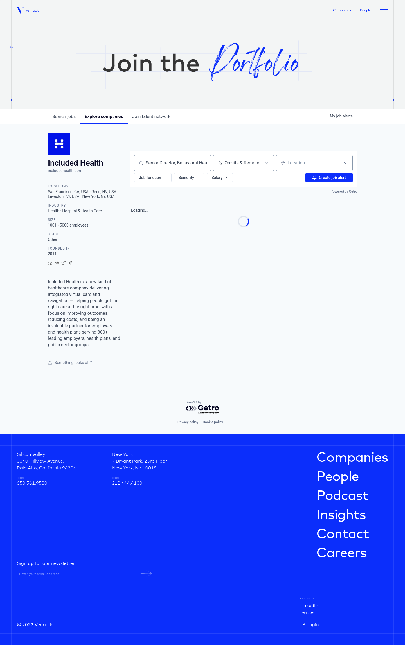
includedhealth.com (65, 170)
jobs (64, 116)
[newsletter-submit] (146, 574)
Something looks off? (70, 362)
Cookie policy (213, 422)
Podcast (342, 496)
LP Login (309, 625)
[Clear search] (203, 163)
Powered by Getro (344, 191)
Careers (341, 553)
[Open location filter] (345, 163)
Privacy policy (187, 422)
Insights (341, 515)
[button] (153, 177)
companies (104, 116)
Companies (342, 10)
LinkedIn (309, 605)
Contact (342, 534)
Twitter (308, 612)
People (365, 10)
